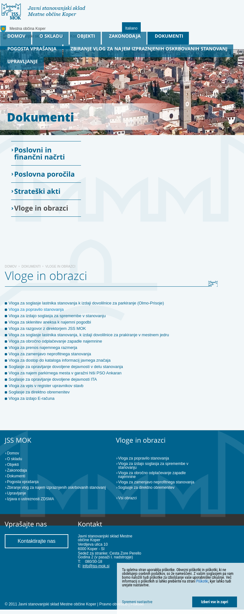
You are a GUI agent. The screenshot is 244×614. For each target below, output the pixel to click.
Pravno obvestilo (113, 604)
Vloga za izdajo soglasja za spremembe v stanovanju (57, 315)
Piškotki (202, 581)
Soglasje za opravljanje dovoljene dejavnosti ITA (53, 379)
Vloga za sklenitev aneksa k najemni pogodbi (50, 322)
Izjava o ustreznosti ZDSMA (30, 499)
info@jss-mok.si (96, 566)
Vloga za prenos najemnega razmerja (43, 347)
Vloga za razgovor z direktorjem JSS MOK (47, 328)
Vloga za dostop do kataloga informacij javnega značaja (60, 360)
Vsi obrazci (127, 498)
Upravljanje (16, 493)
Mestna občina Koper (27, 28)
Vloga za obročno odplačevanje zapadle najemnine (55, 341)
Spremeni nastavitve (137, 602)
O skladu (14, 459)
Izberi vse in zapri (214, 602)
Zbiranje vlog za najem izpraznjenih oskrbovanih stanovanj (56, 487)
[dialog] (180, 588)
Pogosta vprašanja (22, 482)
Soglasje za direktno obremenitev (39, 392)
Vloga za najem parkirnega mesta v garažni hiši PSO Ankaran (65, 373)
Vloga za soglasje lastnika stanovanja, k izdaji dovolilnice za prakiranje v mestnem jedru (89, 334)
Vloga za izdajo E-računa (32, 398)
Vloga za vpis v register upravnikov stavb (46, 385)
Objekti (13, 464)
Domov (11, 266)
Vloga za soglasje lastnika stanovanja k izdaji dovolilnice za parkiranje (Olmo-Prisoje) (86, 303)
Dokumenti (31, 266)
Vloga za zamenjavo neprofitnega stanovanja (50, 353)
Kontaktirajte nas (36, 541)
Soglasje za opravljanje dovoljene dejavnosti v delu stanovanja (66, 366)
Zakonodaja (17, 470)
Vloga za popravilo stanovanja (36, 309)
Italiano (131, 28)
